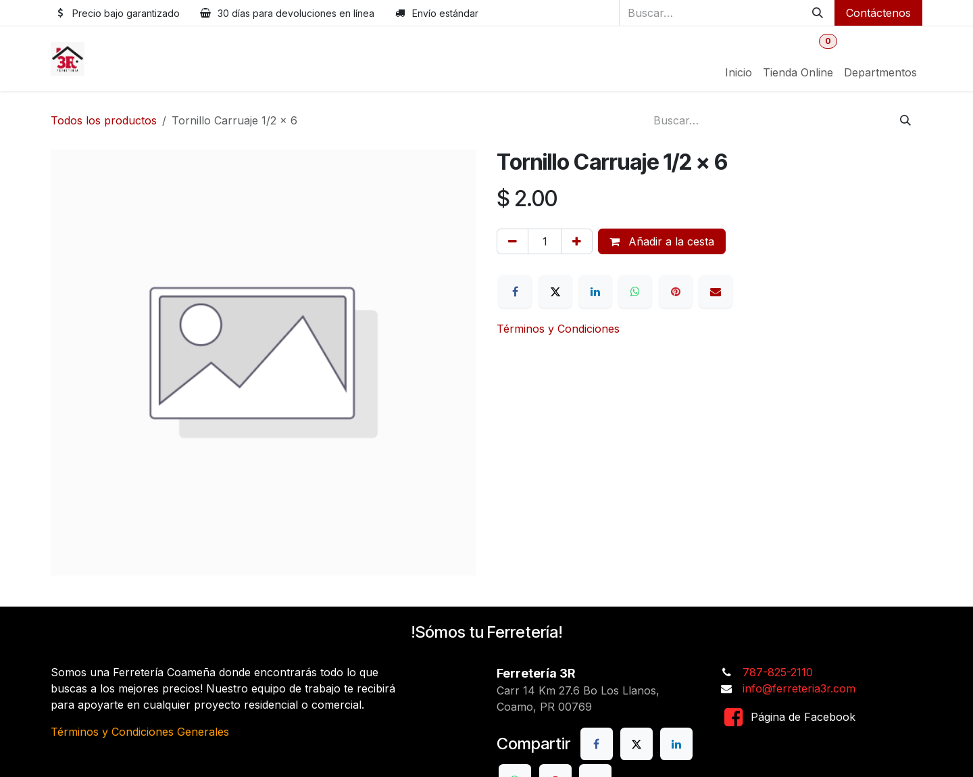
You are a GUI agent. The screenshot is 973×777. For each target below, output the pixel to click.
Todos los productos (104, 120)
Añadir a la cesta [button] (661, 241)
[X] (555, 291)
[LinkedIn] (595, 291)
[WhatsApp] (635, 291)
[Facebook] (515, 291)
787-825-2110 (778, 672)
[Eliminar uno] (512, 241)
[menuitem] (738, 72)
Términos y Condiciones (558, 328)
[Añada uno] (577, 241)
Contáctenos (878, 13)
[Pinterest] (675, 291)
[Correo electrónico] (715, 291)
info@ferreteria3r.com (799, 688)
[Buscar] (817, 13)
